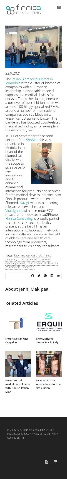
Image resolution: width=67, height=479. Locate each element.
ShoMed (32, 139)
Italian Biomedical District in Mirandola (29, 81)
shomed (28, 267)
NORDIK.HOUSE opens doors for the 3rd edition (48, 384)
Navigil (24, 202)
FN (52, 433)
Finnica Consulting (19, 218)
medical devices (46, 263)
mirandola (13, 267)
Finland (10, 259)
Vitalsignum (14, 210)
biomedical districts (28, 255)
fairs (47, 255)
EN (48, 433)
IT (55, 433)
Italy (30, 263)
